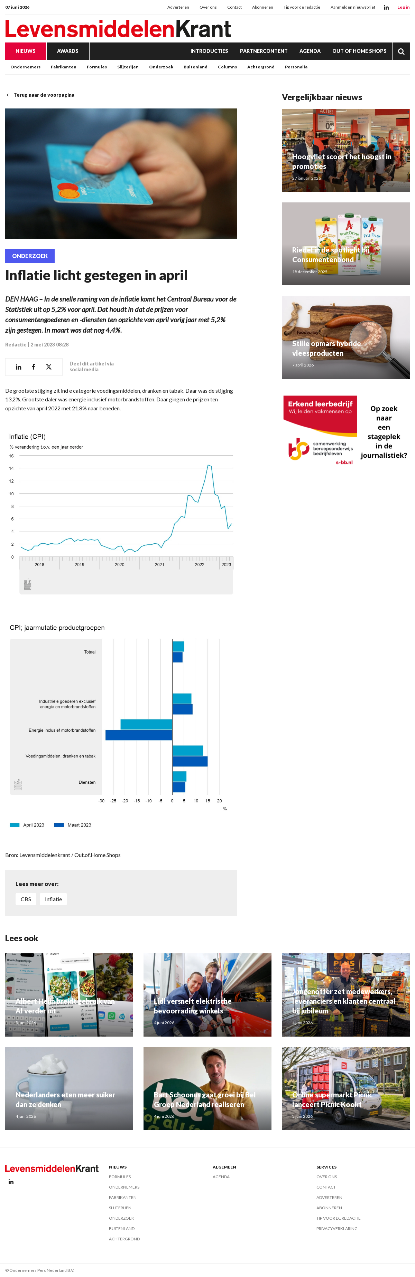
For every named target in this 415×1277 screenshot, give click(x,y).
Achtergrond (261, 66)
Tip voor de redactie (302, 7)
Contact (234, 7)
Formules (97, 66)
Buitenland (196, 66)
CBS (26, 899)
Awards (68, 51)
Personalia (296, 66)
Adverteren (178, 7)
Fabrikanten (63, 66)
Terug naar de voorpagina (39, 95)
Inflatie (53, 899)
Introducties (209, 51)
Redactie (16, 344)
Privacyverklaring (337, 1228)
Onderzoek (161, 66)
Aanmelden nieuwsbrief (353, 7)
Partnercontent (264, 51)
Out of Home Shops (359, 51)
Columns (227, 66)
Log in (403, 7)
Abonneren (262, 7)
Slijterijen (128, 66)
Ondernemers (25, 66)
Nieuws (26, 51)
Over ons (208, 7)
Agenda (310, 51)
